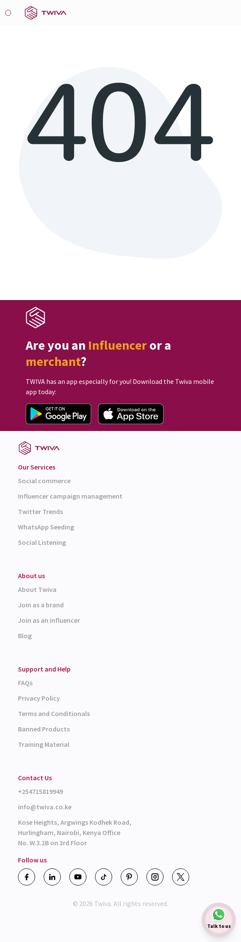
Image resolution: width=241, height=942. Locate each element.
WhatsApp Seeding (46, 527)
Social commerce (44, 480)
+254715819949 (40, 791)
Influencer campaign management (70, 496)
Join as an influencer (49, 620)
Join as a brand (41, 604)
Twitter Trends (40, 511)
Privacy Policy (39, 698)
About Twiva (37, 589)
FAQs (25, 682)
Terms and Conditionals (54, 713)
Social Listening (42, 542)
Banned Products (44, 729)
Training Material (43, 744)
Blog (25, 635)
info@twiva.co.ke (44, 806)
